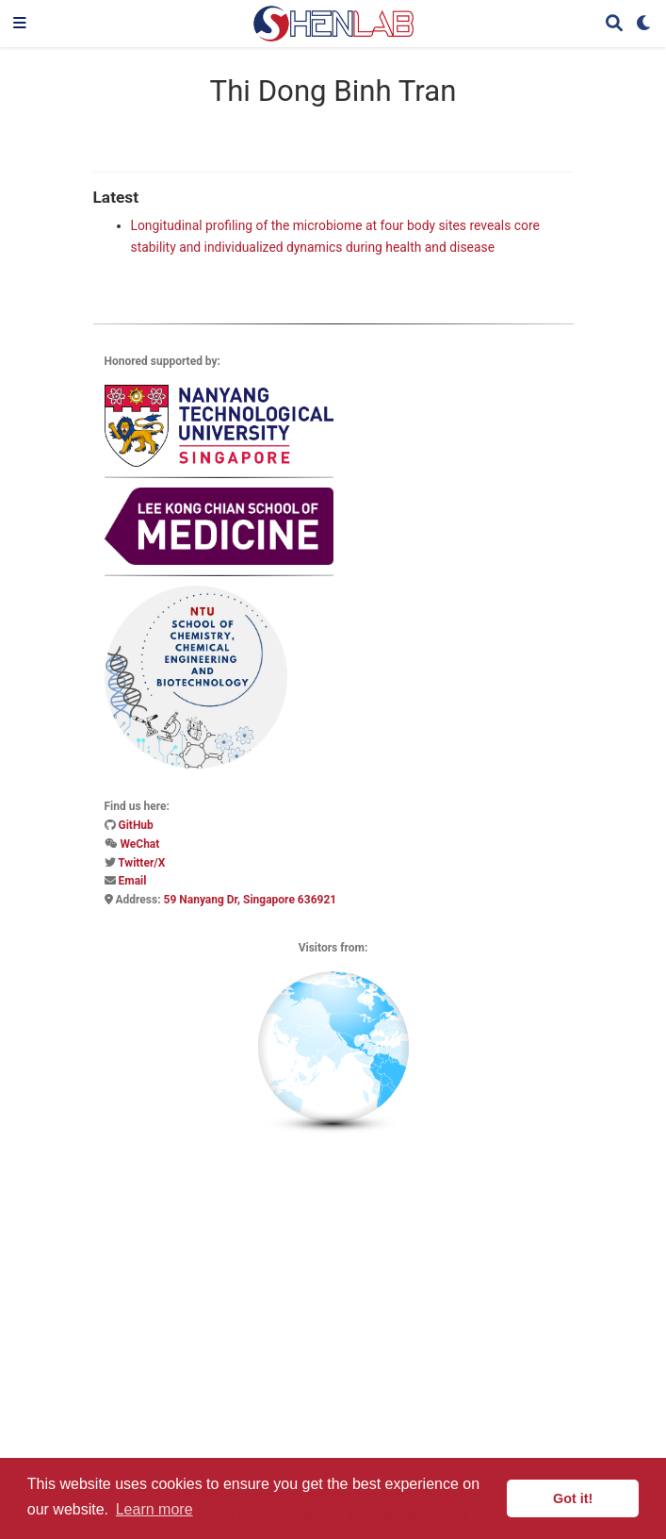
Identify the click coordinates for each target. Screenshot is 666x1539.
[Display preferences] (644, 24)
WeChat (139, 844)
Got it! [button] (573, 1498)
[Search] (614, 24)
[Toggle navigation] (19, 23)
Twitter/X (141, 862)
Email (132, 880)
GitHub (135, 825)
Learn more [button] (154, 1509)
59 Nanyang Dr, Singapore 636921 (250, 899)
